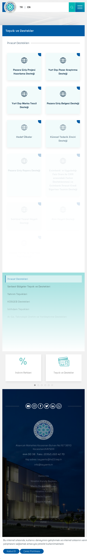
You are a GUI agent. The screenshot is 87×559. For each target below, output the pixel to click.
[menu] (80, 7)
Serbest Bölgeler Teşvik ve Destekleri (28, 286)
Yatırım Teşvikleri (17, 294)
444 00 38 (29, 454)
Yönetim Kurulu (43, 491)
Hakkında (43, 476)
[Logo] (10, 7)
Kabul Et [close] (11, 551)
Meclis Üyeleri (43, 496)
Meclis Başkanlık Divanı (43, 486)
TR (21, 7)
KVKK (43, 522)
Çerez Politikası (32, 551)
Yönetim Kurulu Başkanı (43, 481)
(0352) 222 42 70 (54, 454)
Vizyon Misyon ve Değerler (43, 517)
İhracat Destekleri (17, 279)
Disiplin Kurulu (43, 502)
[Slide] (35, 385)
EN (28, 7)
